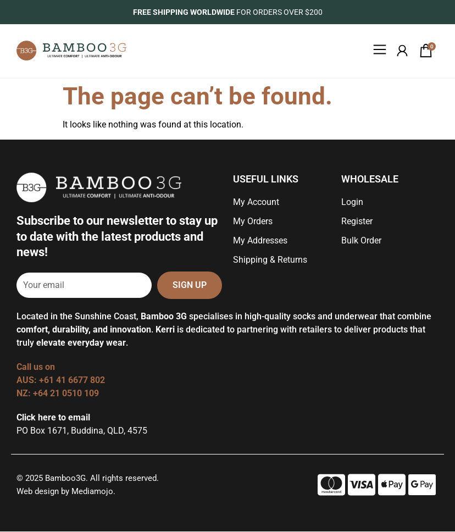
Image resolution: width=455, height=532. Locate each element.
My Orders (253, 222)
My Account (256, 202)
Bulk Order (361, 241)
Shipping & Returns (270, 260)
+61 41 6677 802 (73, 380)
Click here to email (53, 418)
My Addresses (260, 241)
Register (357, 222)
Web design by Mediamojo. (65, 492)
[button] (379, 51)
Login (352, 202)
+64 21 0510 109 (66, 394)
